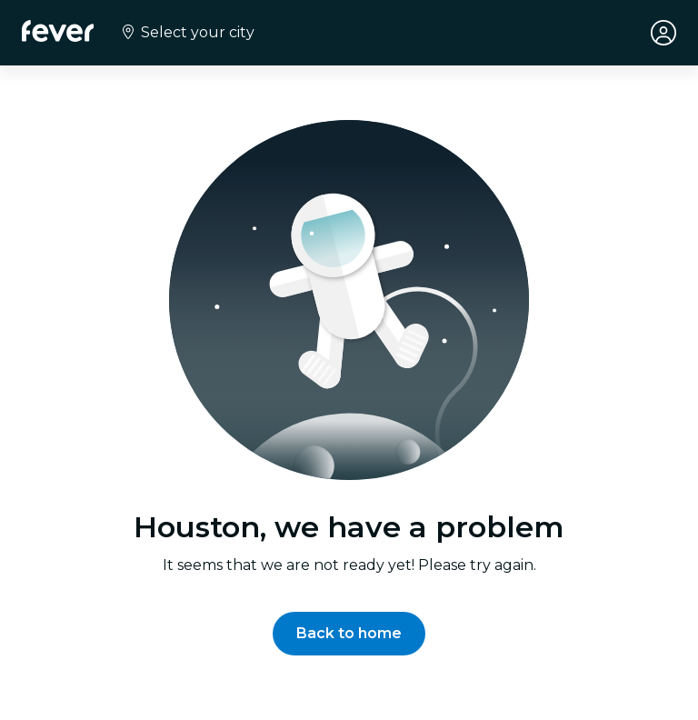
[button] (349, 633)
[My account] (663, 32)
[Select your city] (186, 32)
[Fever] (58, 31)
